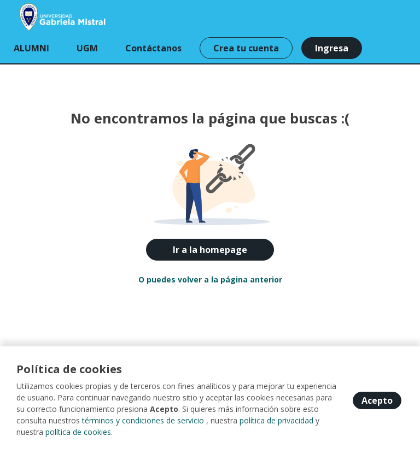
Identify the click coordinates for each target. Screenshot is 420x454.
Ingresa (331, 48)
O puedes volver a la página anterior (210, 279)
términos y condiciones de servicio (143, 420)
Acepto (377, 400)
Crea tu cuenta (246, 48)
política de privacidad (276, 420)
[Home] (47, 16)
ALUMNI (31, 48)
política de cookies (78, 432)
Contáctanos (153, 48)
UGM (87, 48)
